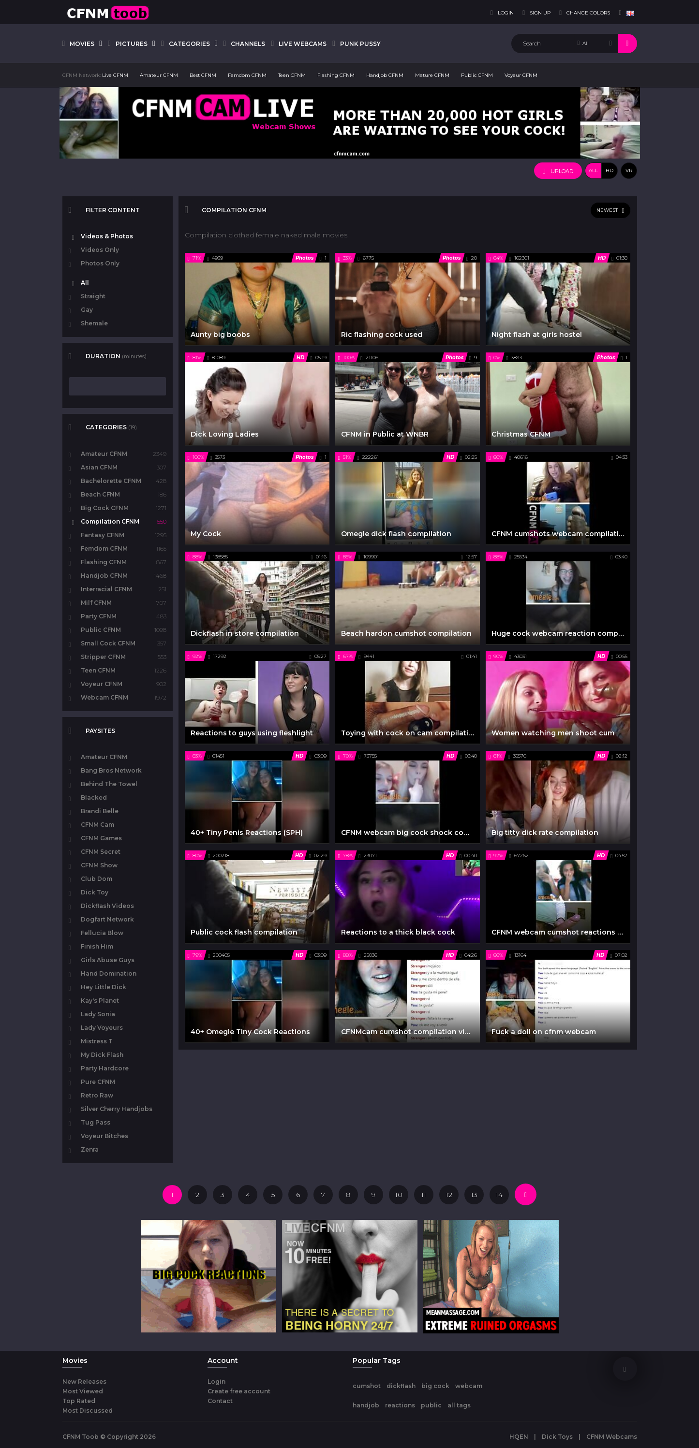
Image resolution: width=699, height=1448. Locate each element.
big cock (435, 1385)
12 (449, 1194)
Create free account (239, 1391)
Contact (220, 1400)
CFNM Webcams (611, 1436)
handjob (366, 1405)
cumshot (367, 1385)
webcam (468, 1385)
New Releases (84, 1381)
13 (474, 1194)
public (431, 1405)
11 (423, 1194)
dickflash (401, 1385)
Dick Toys (557, 1436)
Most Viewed (82, 1391)
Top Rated (78, 1400)
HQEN (518, 1436)
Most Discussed (87, 1410)
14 (499, 1194)
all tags (459, 1405)
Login (216, 1381)
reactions (400, 1405)
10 (398, 1194)
